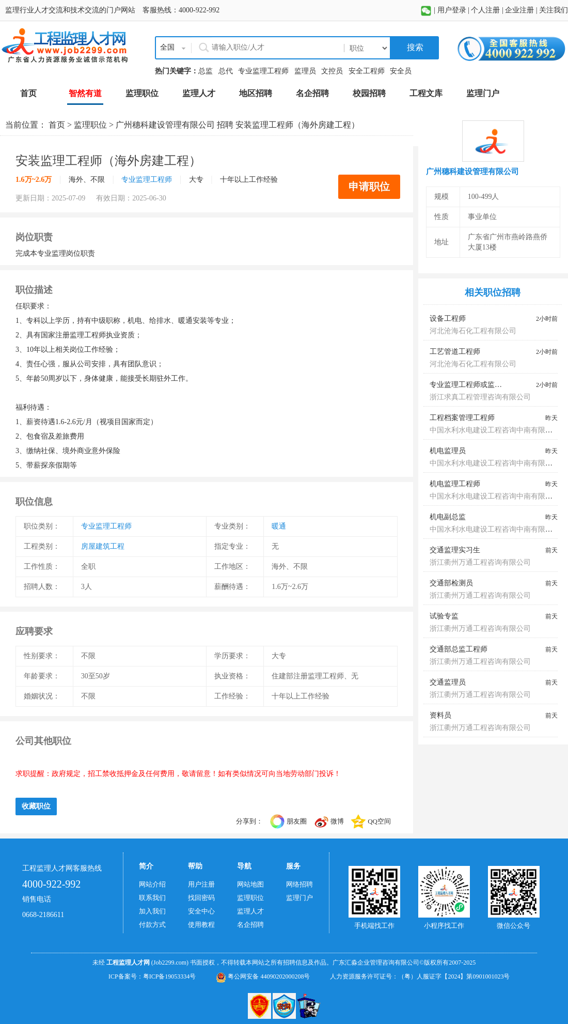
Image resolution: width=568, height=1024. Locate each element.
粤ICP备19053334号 (169, 976)
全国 (167, 47)
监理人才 (250, 911)
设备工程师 (448, 318)
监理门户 (299, 898)
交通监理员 (448, 682)
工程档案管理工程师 (462, 418)
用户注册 (201, 884)
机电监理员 (448, 451)
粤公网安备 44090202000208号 (263, 976)
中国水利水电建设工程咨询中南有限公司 (495, 430)
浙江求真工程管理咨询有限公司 (480, 397)
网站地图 (250, 884)
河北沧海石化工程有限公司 (473, 331)
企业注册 (519, 10)
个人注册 (485, 10)
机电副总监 (448, 517)
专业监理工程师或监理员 (469, 385)
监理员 (305, 71)
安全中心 (201, 911)
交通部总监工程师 (458, 649)
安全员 (401, 71)
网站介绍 (152, 884)
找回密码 (201, 898)
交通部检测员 (451, 583)
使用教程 (201, 924)
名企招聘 (250, 924)
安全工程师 (367, 71)
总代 (225, 71)
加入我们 (152, 911)
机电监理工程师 (455, 484)
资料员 (440, 715)
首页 (57, 124)
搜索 (414, 47)
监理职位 (90, 124)
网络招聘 (299, 884)
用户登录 (451, 10)
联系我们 (152, 898)
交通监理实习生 (455, 550)
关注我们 (553, 10)
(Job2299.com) (169, 962)
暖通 (279, 526)
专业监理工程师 (263, 71)
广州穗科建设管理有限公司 (165, 124)
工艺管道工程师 (455, 351)
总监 (205, 71)
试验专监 (444, 616)
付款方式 (152, 924)
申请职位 (369, 186)
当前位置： (27, 124)
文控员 (332, 71)
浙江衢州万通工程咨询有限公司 (480, 562)
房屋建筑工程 (102, 546)
